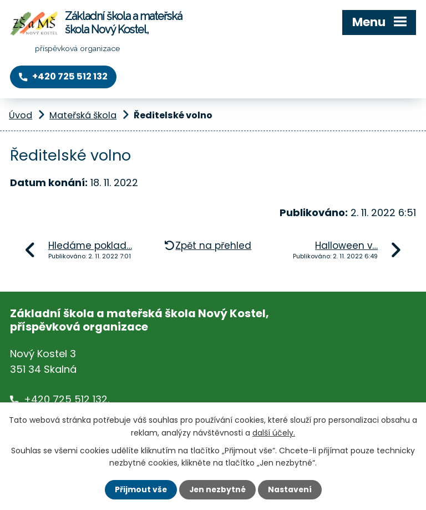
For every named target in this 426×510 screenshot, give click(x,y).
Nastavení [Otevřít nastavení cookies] (290, 489)
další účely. (273, 432)
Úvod (20, 115)
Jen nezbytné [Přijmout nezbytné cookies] (217, 489)
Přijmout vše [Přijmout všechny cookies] (139, 489)
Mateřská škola (82, 115)
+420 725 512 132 (66, 399)
